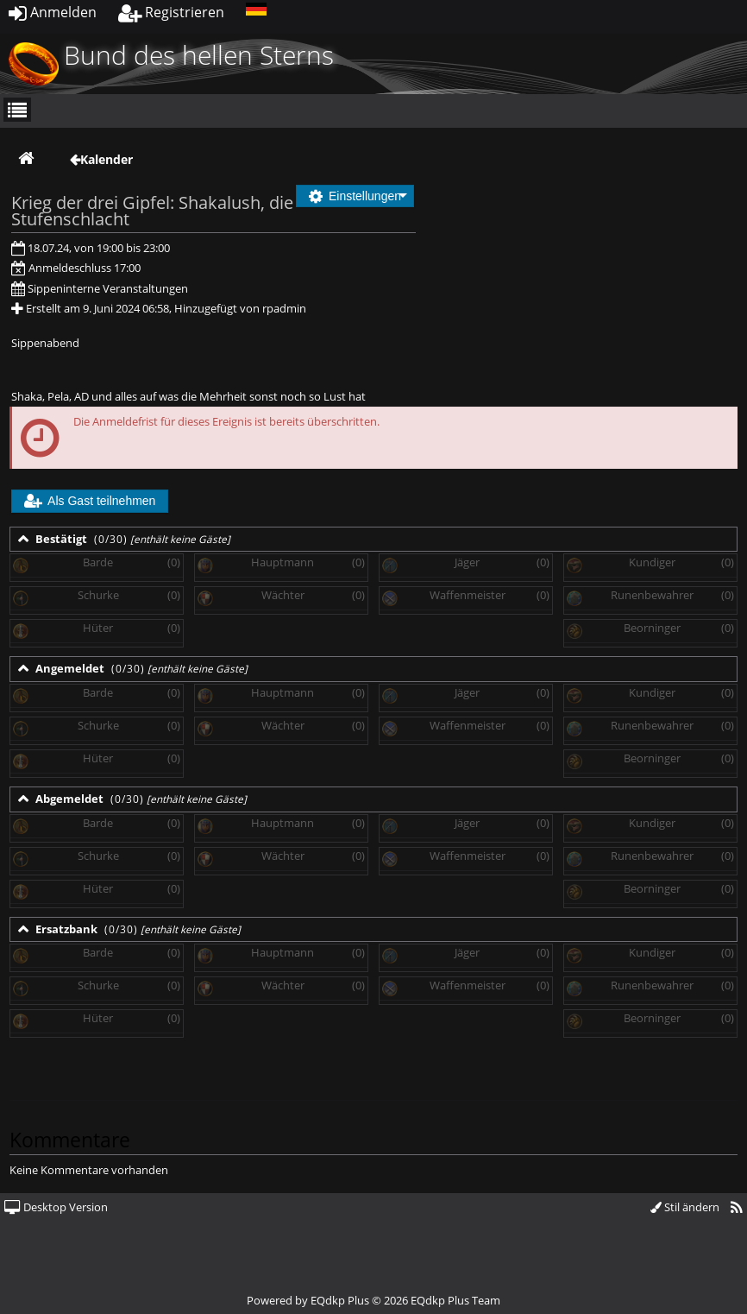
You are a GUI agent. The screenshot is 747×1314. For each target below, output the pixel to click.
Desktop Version (56, 1207)
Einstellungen (355, 196)
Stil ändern (684, 1207)
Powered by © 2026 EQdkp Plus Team (373, 1300)
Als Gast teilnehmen (89, 501)
